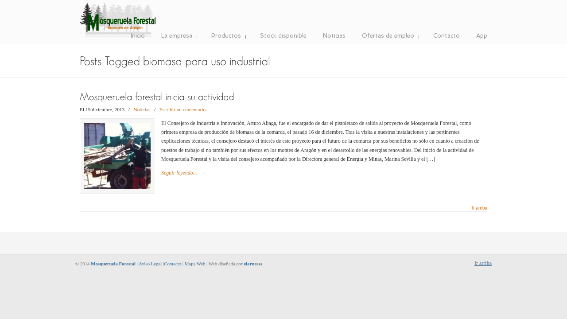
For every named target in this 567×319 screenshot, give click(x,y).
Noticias (142, 109)
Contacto (172, 263)
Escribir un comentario (182, 109)
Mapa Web (195, 263)
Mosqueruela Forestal (118, 20)
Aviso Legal (150, 263)
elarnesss (253, 263)
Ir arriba (479, 208)
